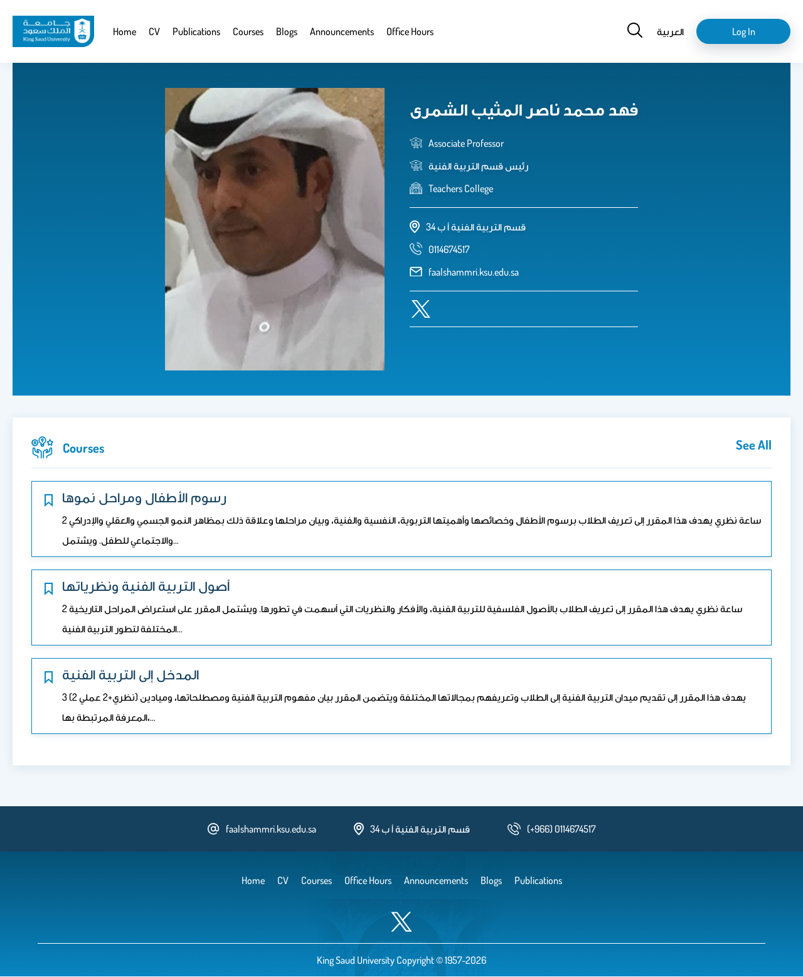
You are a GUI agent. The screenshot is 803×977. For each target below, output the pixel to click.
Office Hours (409, 31)
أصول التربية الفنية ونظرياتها (146, 585)
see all (754, 444)
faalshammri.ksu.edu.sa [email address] (473, 272)
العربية (670, 31)
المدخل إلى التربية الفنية (130, 674)
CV (154, 31)
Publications (196, 31)
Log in (743, 31)
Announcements (342, 31)
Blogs (286, 31)
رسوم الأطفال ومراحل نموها (144, 496)
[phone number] (449, 249)
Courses (248, 31)
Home (124, 31)
